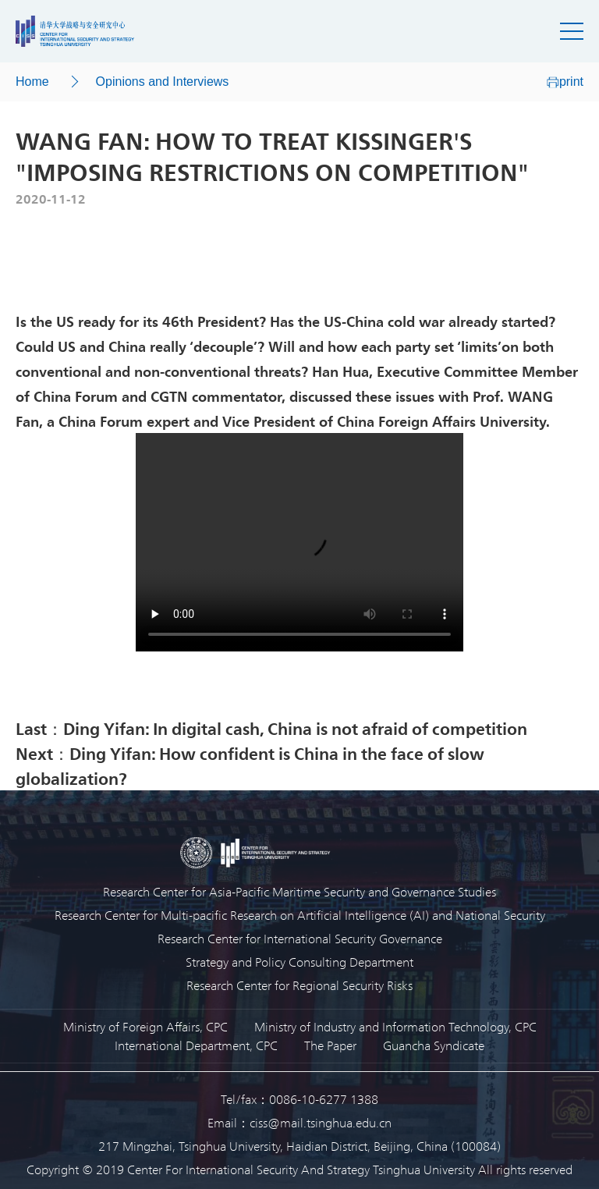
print (565, 81)
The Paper (330, 1045)
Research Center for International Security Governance (300, 938)
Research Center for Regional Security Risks (299, 985)
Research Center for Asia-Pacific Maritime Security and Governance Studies (299, 891)
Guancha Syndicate (433, 1045)
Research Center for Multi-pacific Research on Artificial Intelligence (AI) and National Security (300, 915)
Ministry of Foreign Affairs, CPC (145, 1026)
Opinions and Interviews (162, 81)
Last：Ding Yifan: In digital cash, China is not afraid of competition (271, 728)
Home (32, 81)
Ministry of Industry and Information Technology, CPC (395, 1026)
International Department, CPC (196, 1045)
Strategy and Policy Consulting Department (299, 961)
